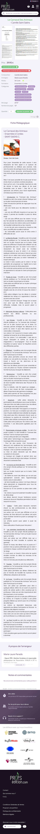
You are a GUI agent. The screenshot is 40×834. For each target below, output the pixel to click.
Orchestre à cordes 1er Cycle (23, 100)
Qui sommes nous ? (9, 793)
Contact (5, 790)
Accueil (5, 688)
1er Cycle (30, 89)
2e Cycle (18, 91)
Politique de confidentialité (12, 811)
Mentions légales (8, 814)
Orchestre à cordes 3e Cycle (23, 97)
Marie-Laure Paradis (21, 78)
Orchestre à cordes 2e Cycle (23, 94)
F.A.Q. (5, 797)
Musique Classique (20, 89)
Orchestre (31, 86)
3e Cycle (25, 91)
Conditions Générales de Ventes (13, 805)
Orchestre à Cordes (21, 86)
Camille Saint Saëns (21, 75)
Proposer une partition (10, 808)
